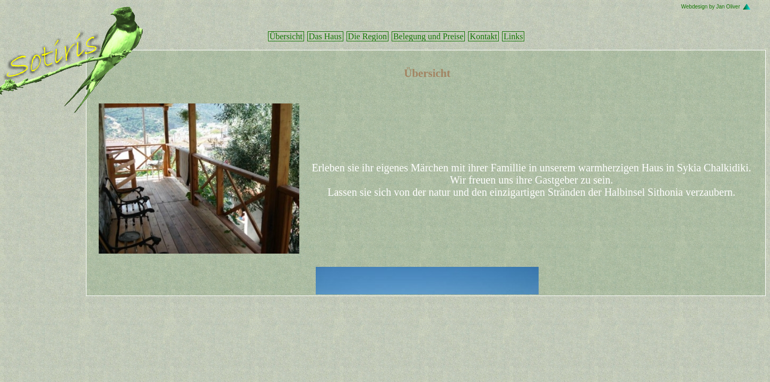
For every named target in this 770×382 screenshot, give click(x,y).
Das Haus (325, 36)
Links (513, 36)
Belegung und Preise (428, 36)
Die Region (367, 36)
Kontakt (483, 36)
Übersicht (286, 36)
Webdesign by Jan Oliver (710, 7)
